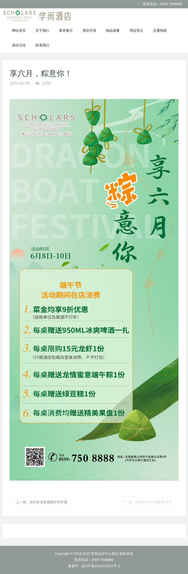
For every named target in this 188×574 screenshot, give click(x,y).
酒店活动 (19, 45)
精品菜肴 (113, 30)
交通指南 (160, 30)
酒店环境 (89, 30)
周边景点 (136, 30)
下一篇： (147, 502)
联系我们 (42, 45)
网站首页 (19, 30)
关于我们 (42, 30)
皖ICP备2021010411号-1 (101, 566)
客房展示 (66, 30)
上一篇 (41, 502)
